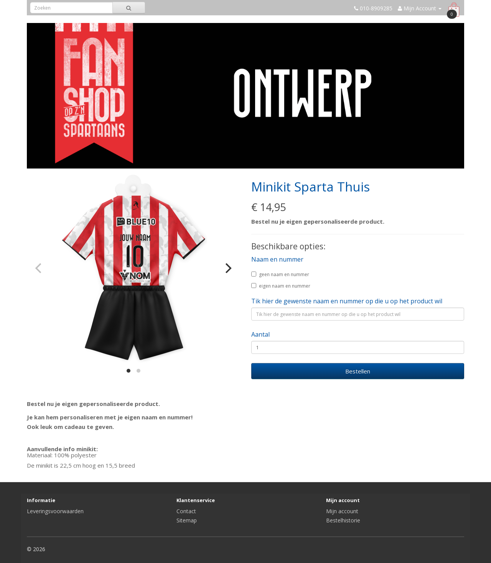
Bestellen (357, 371)
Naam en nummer (277, 259)
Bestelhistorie (343, 520)
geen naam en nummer (280, 274)
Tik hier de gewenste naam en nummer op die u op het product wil (346, 301)
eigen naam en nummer (280, 286)
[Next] (227, 268)
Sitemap (186, 520)
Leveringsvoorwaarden (55, 511)
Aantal (260, 334)
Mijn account (342, 511)
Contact (186, 511)
